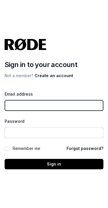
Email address (19, 94)
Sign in (54, 163)
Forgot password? (85, 148)
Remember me (26, 148)
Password (14, 121)
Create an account (54, 75)
